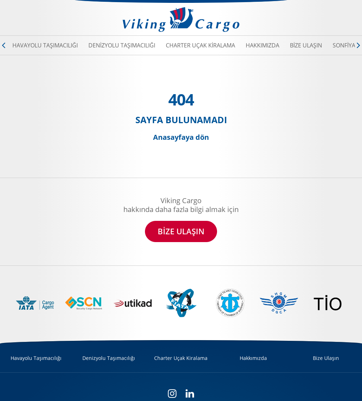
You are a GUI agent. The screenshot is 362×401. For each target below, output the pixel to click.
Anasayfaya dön (181, 137)
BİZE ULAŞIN (181, 231)
